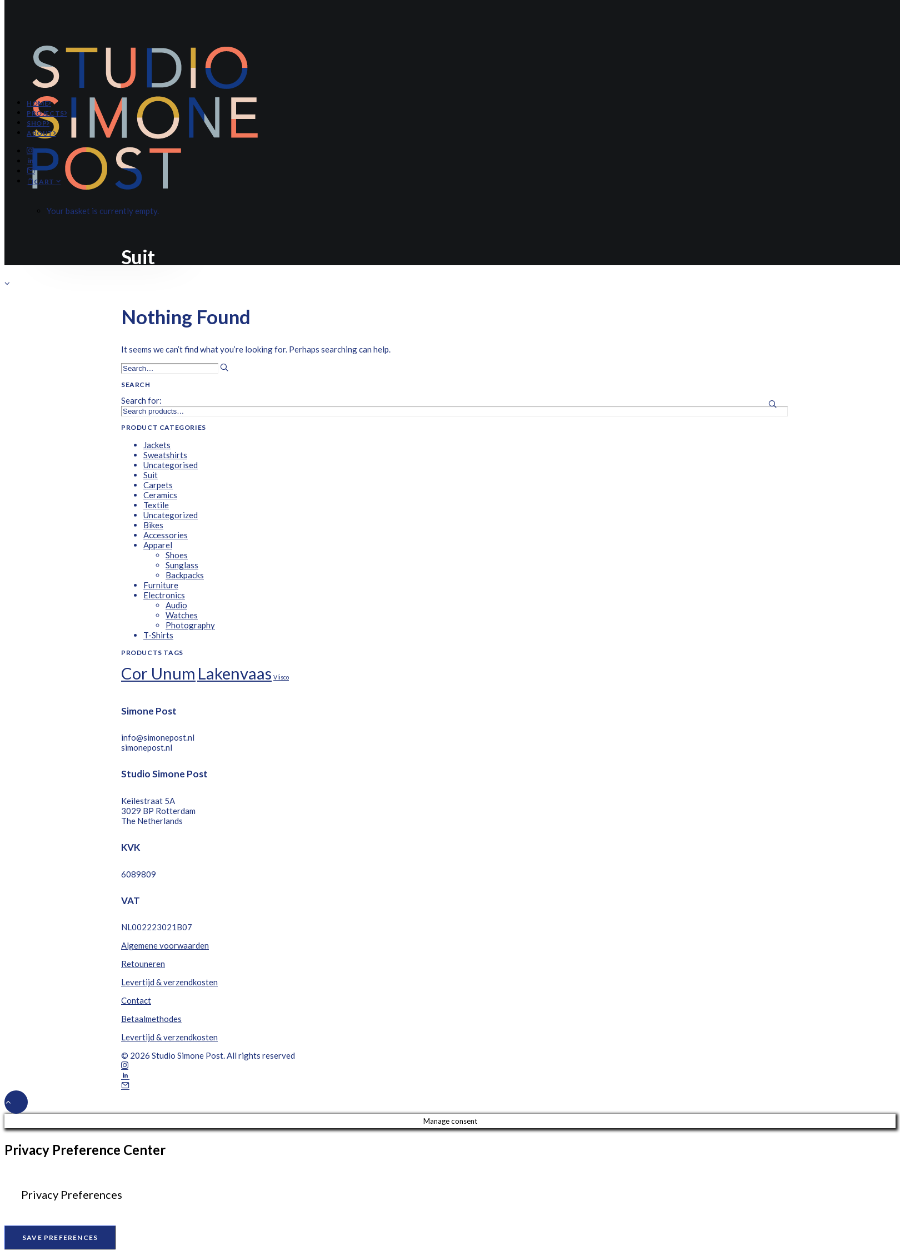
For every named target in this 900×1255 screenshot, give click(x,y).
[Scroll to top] (16, 1101)
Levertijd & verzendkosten (169, 982)
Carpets (158, 485)
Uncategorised (170, 465)
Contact (136, 1000)
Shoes (177, 555)
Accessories (165, 535)
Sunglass (182, 565)
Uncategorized (170, 515)
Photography (190, 625)
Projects (47, 113)
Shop (38, 123)
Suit (150, 475)
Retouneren (143, 964)
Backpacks (185, 575)
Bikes (153, 525)
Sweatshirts (165, 455)
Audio (176, 605)
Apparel (157, 545)
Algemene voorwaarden (165, 945)
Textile (156, 505)
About (41, 133)
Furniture (160, 585)
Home (39, 103)
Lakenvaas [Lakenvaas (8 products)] (234, 673)
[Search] (174, 368)
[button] (30, 151)
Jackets (157, 445)
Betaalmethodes (151, 1019)
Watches (182, 615)
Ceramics (160, 495)
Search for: (141, 400)
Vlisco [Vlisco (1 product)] (281, 677)
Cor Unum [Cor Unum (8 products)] (158, 673)
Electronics (164, 595)
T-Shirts (158, 635)
